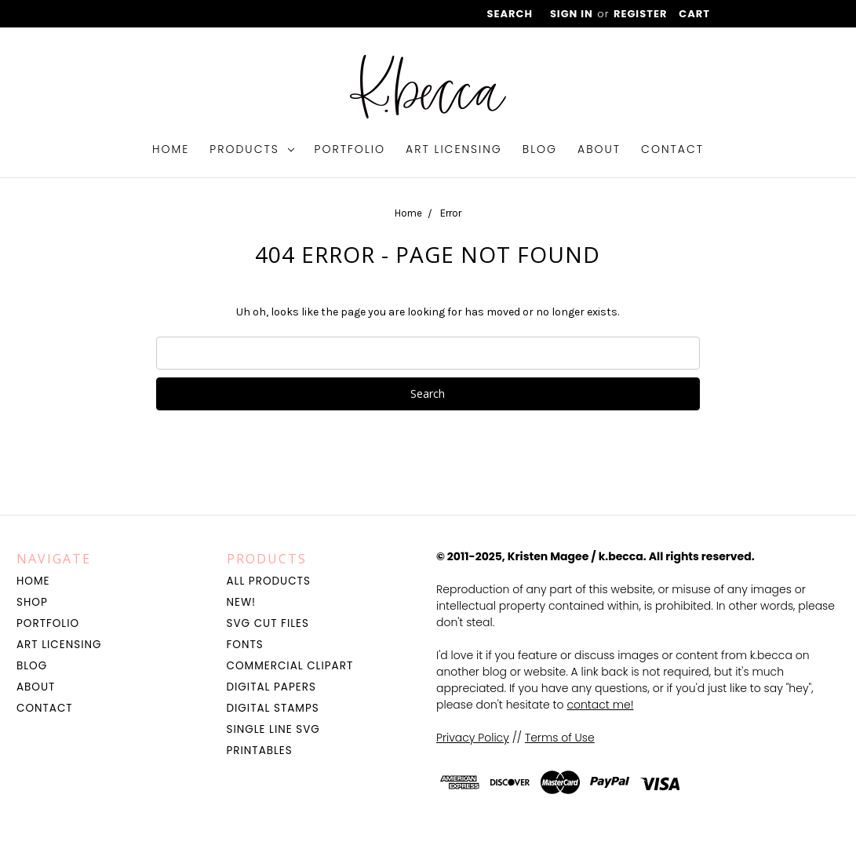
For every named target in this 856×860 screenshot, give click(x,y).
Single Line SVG (273, 729)
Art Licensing (454, 149)
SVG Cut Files (268, 623)
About (599, 149)
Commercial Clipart (290, 665)
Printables (260, 750)
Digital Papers (271, 687)
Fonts (245, 644)
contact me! (599, 704)
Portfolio (350, 149)
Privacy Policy (472, 737)
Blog (540, 149)
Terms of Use (560, 737)
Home (170, 149)
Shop (32, 602)
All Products (269, 581)
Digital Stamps (273, 708)
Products (251, 149)
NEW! (242, 602)
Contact (672, 149)
